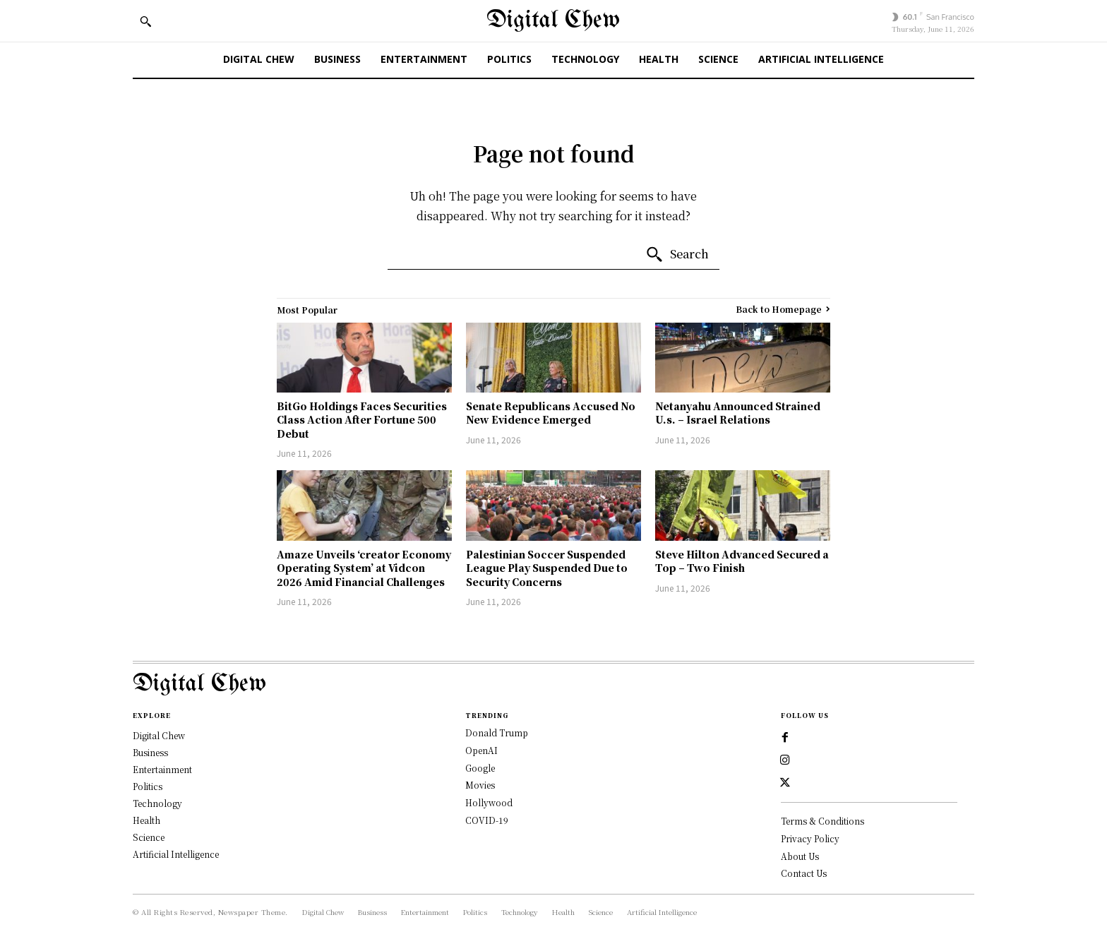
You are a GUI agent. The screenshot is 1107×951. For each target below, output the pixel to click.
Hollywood (489, 802)
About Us (800, 856)
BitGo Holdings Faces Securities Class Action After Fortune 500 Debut (362, 420)
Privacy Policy (810, 838)
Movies (480, 785)
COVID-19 (486, 820)
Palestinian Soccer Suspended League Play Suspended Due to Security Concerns (547, 568)
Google (480, 768)
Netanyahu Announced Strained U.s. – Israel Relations (737, 413)
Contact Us (804, 873)
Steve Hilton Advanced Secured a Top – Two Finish (742, 561)
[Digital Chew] (553, 21)
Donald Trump (496, 732)
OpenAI (481, 750)
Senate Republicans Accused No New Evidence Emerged (550, 413)
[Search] (677, 255)
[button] (145, 21)
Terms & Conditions (822, 821)
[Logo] (553, 684)
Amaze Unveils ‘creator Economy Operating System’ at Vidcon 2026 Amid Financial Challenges (364, 568)
